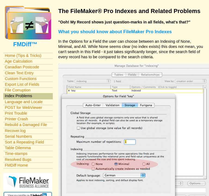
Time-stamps (16, 153)
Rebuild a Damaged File (26, 124)
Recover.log (15, 130)
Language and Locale (24, 102)
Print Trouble (16, 113)
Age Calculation (18, 61)
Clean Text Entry (19, 73)
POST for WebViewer (23, 107)
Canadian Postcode (22, 67)
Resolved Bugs (18, 159)
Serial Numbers (18, 136)
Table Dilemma (18, 148)
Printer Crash (16, 119)
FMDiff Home (16, 165)
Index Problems (18, 96)
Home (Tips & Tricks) (23, 55)
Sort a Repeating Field (24, 142)
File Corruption (18, 90)
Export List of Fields (22, 84)
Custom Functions (20, 78)
